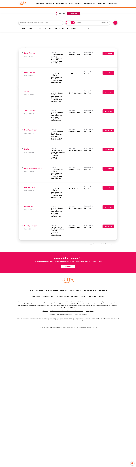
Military (83, 296)
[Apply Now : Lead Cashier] (108, 53)
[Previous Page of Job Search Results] (111, 244)
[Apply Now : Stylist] (108, 92)
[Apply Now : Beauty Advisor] (108, 130)
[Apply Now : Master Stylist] (108, 188)
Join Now (68, 267)
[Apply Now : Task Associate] (108, 111)
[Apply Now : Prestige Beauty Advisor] (108, 169)
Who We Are (39, 289)
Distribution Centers (62, 296)
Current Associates (89, 3)
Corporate (74, 296)
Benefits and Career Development (56, 289)
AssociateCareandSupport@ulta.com (77, 319)
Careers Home (39, 3)
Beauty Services (48, 296)
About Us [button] (50, 3)
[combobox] (40, 23)
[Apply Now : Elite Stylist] (108, 207)
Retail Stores (36, 296)
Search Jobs (101, 3)
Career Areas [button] (61, 3)
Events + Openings (75, 3)
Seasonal (101, 296)
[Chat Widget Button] (132, 463)
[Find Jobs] (115, 23)
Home (31, 289)
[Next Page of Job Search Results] (115, 244)
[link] (68, 57)
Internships (92, 296)
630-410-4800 (58, 319)
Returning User (112, 3)
